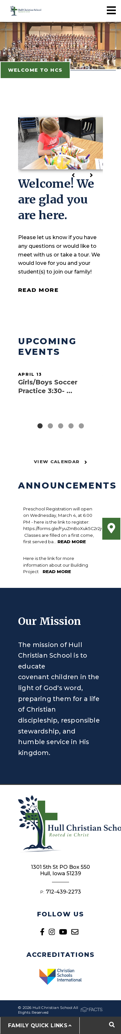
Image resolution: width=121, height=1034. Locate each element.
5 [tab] (81, 425)
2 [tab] (50, 425)
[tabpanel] (60, 388)
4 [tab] (71, 425)
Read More (38, 290)
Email (74, 931)
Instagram (52, 931)
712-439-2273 (63, 892)
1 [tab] (40, 425)
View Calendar (60, 461)
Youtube (63, 931)
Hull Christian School (25, 11)
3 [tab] (60, 425)
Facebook (42, 931)
